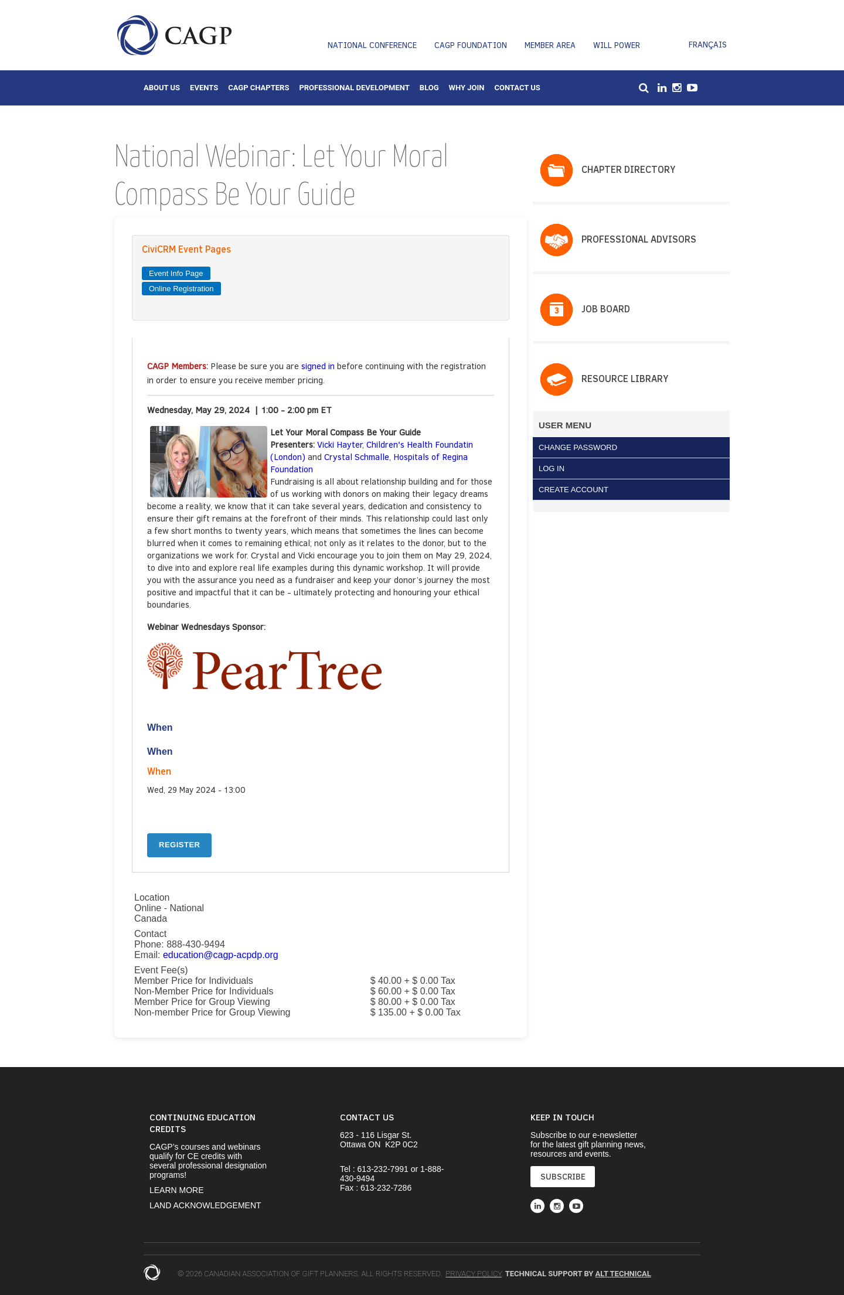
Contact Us (517, 87)
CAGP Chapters (258, 87)
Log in (551, 468)
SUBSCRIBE (563, 1176)
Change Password (578, 447)
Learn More (176, 1190)
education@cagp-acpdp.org (220, 955)
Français (708, 44)
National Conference (372, 44)
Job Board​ (605, 308)
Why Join (467, 87)
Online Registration (181, 288)
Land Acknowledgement (205, 1205)
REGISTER (179, 844)
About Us (162, 87)
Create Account (573, 489)
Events (204, 87)
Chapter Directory (628, 169)
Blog (429, 87)
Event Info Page (176, 273)
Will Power (616, 44)
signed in (318, 366)
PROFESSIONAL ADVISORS (638, 239)
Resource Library (624, 378)
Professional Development (354, 87)
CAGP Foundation (470, 44)
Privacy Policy (473, 1273)
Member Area (550, 44)
